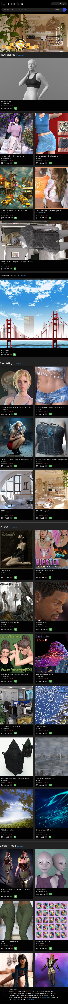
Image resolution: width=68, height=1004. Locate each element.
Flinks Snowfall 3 (41, 726)
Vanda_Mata (6, 676)
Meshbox (5, 780)
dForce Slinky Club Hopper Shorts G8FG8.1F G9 (52, 407)
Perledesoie (41, 943)
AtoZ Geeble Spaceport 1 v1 (45, 778)
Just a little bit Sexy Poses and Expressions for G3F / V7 (19, 674)
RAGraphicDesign (42, 891)
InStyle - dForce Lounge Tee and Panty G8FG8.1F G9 (18, 261)
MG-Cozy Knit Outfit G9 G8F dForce (13, 156)
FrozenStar (5, 832)
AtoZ (39, 780)
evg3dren (40, 676)
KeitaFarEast (6, 728)
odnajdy (40, 624)
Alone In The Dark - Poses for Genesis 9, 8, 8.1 (16, 459)
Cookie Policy (15, 999)
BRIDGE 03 (5, 350)
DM (4, 572)
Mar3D (39, 158)
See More (21, 55)
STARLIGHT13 (41, 213)
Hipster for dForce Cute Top (45, 570)
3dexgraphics (41, 832)
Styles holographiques (43, 941)
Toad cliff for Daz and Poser (45, 674)
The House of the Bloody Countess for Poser (15, 778)
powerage (5, 213)
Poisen (4, 624)
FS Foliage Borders (7, 830)
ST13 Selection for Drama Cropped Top (49, 211)
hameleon (5, 461)
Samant (40, 513)
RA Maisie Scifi (41, 889)
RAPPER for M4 (41, 622)
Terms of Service (46, 997)
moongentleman (7, 158)
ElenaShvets (6, 103)
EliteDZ (5, 943)
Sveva (39, 409)
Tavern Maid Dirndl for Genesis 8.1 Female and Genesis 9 (20, 889)
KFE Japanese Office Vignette (11, 726)
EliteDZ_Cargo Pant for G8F (10, 941)
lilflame (39, 461)
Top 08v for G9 (6, 101)
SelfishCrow (6, 891)
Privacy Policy (29, 999)
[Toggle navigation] (3, 4)
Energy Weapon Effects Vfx (45, 830)
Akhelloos (5, 409)
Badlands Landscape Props (10, 622)
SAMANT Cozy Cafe (42, 511)
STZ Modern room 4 (7, 511)
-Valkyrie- (5, 263)
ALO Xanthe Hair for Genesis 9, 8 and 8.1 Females (17, 407)
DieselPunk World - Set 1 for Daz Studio (14, 211)
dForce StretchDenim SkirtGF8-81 (47, 156)
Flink (39, 728)
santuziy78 (5, 513)
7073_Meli (5, 352)
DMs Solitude (5, 570)
